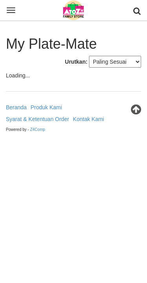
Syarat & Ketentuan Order (37, 119)
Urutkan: (76, 62)
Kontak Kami (88, 119)
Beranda (16, 107)
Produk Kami (46, 107)
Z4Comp (37, 129)
